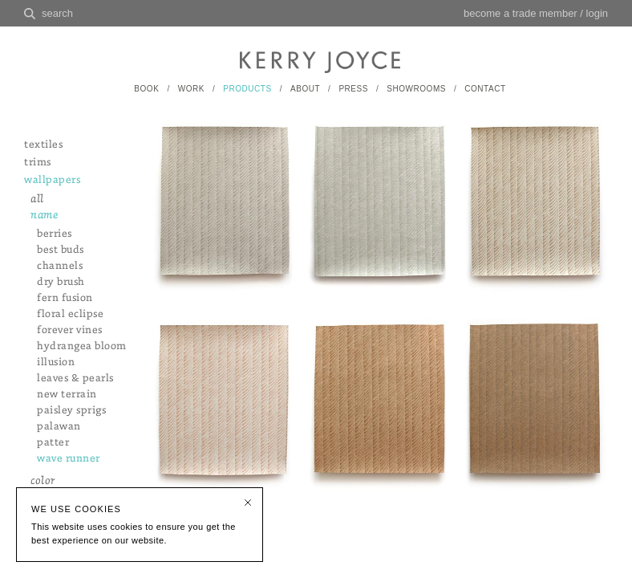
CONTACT (484, 88)
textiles (43, 145)
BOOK (146, 88)
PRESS (353, 88)
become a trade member (520, 13)
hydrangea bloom (82, 346)
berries (54, 234)
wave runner (68, 459)
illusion (56, 362)
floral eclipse (70, 314)
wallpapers (52, 180)
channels (60, 266)
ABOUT (305, 88)
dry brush (61, 282)
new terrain (67, 395)
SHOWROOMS (416, 88)
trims (37, 163)
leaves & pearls (75, 378)
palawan (59, 427)
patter (53, 443)
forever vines (70, 330)
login (597, 13)
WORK (191, 88)
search (57, 13)
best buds (60, 250)
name (44, 216)
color (42, 481)
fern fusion (65, 298)
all (37, 199)
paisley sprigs (71, 411)
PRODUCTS (247, 88)
